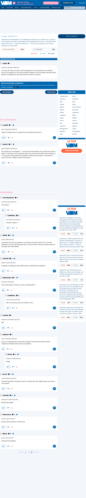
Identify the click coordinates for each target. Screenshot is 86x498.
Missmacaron (7, 414)
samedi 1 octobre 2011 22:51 (8, 262)
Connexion (82, 3)
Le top (35, 7)
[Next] (20, 452)
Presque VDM (56, 7)
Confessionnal (44, 7)
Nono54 (5, 144)
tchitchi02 (6, 395)
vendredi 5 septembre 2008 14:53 (10, 67)
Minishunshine (7, 278)
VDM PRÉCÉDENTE (7, 92)
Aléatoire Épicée (26, 7)
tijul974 (5, 235)
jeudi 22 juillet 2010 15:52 (7, 239)
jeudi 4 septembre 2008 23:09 (9, 148)
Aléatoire (9, 7)
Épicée (17, 7)
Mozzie (9, 354)
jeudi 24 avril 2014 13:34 (7, 438)
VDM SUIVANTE (51, 92)
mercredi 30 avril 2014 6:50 (13, 219)
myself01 (5, 125)
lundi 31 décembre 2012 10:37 (8, 378)
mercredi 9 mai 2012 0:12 (7, 282)
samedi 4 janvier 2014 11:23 (8, 418)
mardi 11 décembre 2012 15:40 (9, 338)
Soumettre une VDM (51, 3)
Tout (2, 7)
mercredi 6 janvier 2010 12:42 (8, 202)
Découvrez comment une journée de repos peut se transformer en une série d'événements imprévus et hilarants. (28, 85)
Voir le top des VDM (71, 150)
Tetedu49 (6, 258)
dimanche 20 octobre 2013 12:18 (9, 399)
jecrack (5, 374)
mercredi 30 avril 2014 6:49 (13, 299)
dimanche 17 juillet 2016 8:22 (13, 358)
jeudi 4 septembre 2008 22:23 (9, 129)
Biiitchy (5, 434)
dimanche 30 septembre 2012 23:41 (10, 319)
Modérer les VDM (68, 3)
